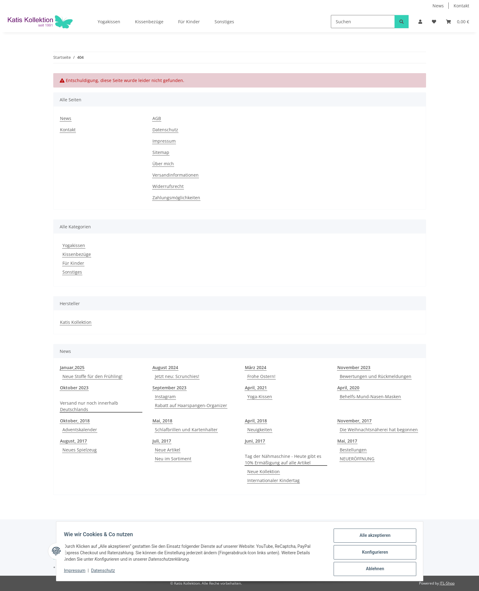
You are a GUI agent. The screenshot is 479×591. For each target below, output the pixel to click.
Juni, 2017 (255, 441)
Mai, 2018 (162, 421)
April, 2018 (256, 421)
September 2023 (169, 388)
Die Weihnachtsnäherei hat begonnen (379, 429)
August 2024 (165, 367)
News (438, 6)
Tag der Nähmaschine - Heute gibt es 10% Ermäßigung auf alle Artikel (283, 459)
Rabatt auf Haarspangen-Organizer (191, 405)
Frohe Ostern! (261, 376)
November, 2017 (354, 421)
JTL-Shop (447, 583)
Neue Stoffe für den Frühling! (92, 376)
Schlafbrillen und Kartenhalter (186, 429)
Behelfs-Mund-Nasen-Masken (370, 396)
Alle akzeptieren (372, 537)
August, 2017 (73, 441)
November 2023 (353, 367)
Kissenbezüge (76, 254)
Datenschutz (105, 572)
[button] (420, 21)
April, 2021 (256, 388)
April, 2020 (348, 388)
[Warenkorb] (457, 21)
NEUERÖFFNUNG (357, 459)
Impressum (77, 572)
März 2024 (255, 367)
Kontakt (461, 6)
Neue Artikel (167, 450)
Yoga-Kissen (259, 396)
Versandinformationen (175, 175)
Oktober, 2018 (75, 421)
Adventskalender (79, 429)
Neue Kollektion (263, 471)
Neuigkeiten (259, 429)
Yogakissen (73, 245)
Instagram (165, 396)
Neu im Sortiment (173, 459)
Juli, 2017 (161, 441)
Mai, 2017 (347, 441)
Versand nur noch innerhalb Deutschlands (89, 406)
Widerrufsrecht (168, 186)
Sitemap (160, 152)
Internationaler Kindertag (273, 480)
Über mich (163, 163)
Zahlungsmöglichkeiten (176, 197)
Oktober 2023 (74, 388)
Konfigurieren (373, 553)
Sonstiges (72, 272)
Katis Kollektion (76, 322)
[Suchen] (363, 21)
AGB (156, 118)
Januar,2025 (72, 367)
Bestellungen (353, 450)
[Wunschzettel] (434, 21)
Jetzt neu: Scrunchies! (177, 376)
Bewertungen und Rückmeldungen (375, 376)
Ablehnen (373, 569)
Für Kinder (73, 263)
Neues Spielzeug (79, 450)
